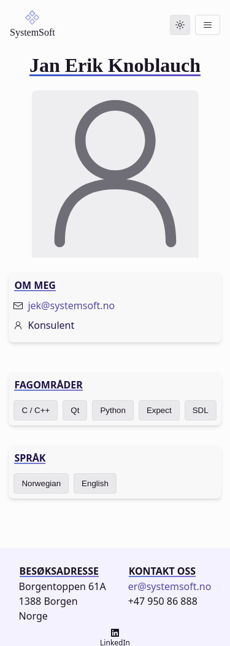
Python (113, 410)
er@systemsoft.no (170, 586)
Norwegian (41, 483)
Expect (159, 410)
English (95, 483)
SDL (201, 410)
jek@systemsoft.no (71, 305)
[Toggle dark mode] (180, 25)
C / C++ (35, 410)
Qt (75, 410)
